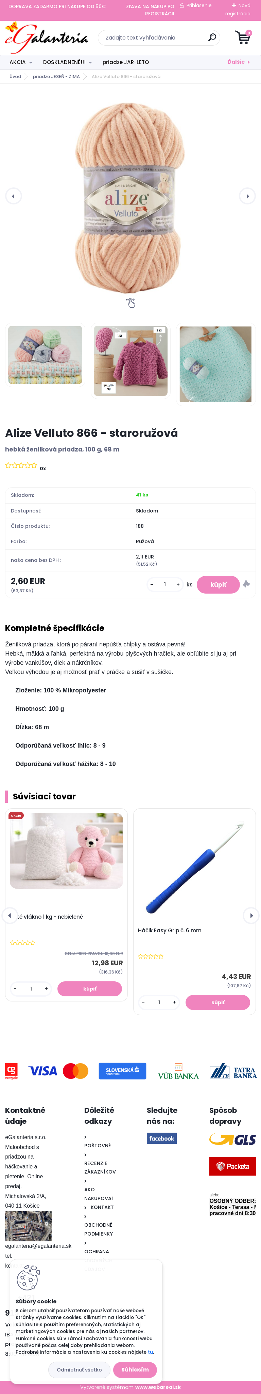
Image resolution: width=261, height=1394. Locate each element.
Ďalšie (236, 61)
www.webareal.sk (158, 1387)
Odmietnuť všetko (79, 1369)
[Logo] (46, 38)
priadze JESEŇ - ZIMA (56, 76)
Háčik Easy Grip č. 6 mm (170, 930)
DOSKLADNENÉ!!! (64, 62)
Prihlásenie (199, 5)
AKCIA (18, 62)
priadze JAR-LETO (126, 62)
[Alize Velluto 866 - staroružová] (130, 196)
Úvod (15, 76)
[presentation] (13, 195)
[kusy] (165, 584)
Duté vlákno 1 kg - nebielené (46, 917)
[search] (212, 40)
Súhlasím (135, 1370)
